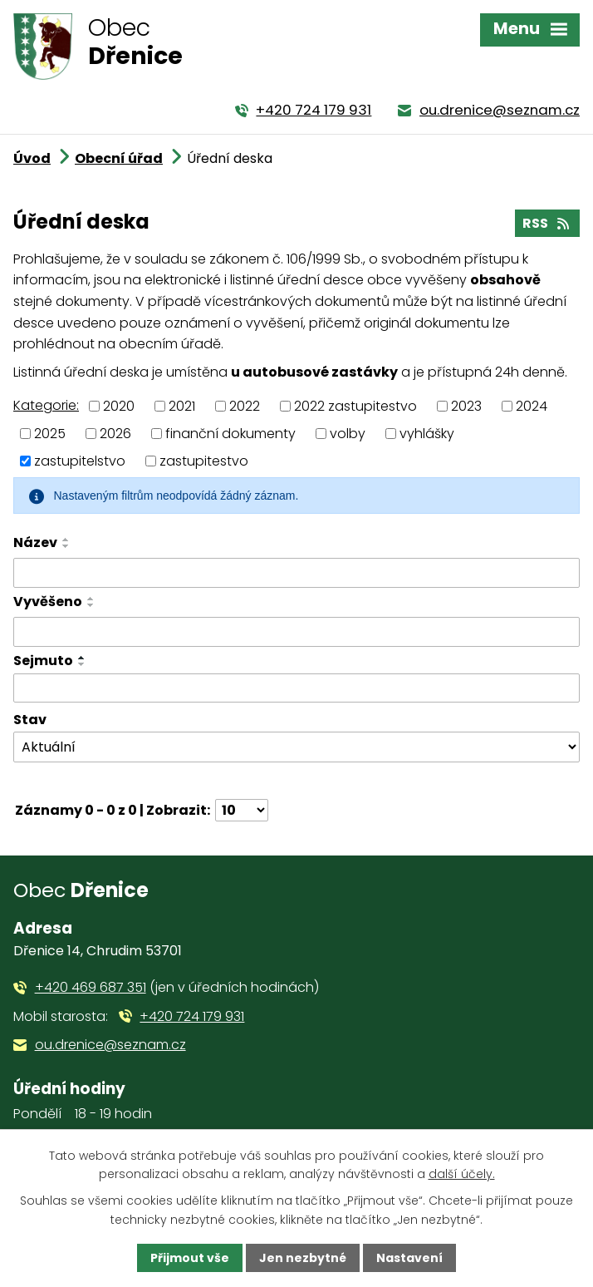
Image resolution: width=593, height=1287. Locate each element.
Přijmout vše (189, 1258)
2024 (531, 406)
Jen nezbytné (302, 1258)
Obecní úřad (119, 158)
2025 (50, 433)
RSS (546, 223)
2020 (119, 406)
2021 (182, 406)
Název (35, 542)
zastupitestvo (203, 460)
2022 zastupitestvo (355, 406)
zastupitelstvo (79, 460)
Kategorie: (46, 405)
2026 (115, 433)
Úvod (32, 158)
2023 (466, 406)
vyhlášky (426, 433)
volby (347, 433)
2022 (244, 406)
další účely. (462, 1174)
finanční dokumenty (230, 433)
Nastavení (409, 1258)
